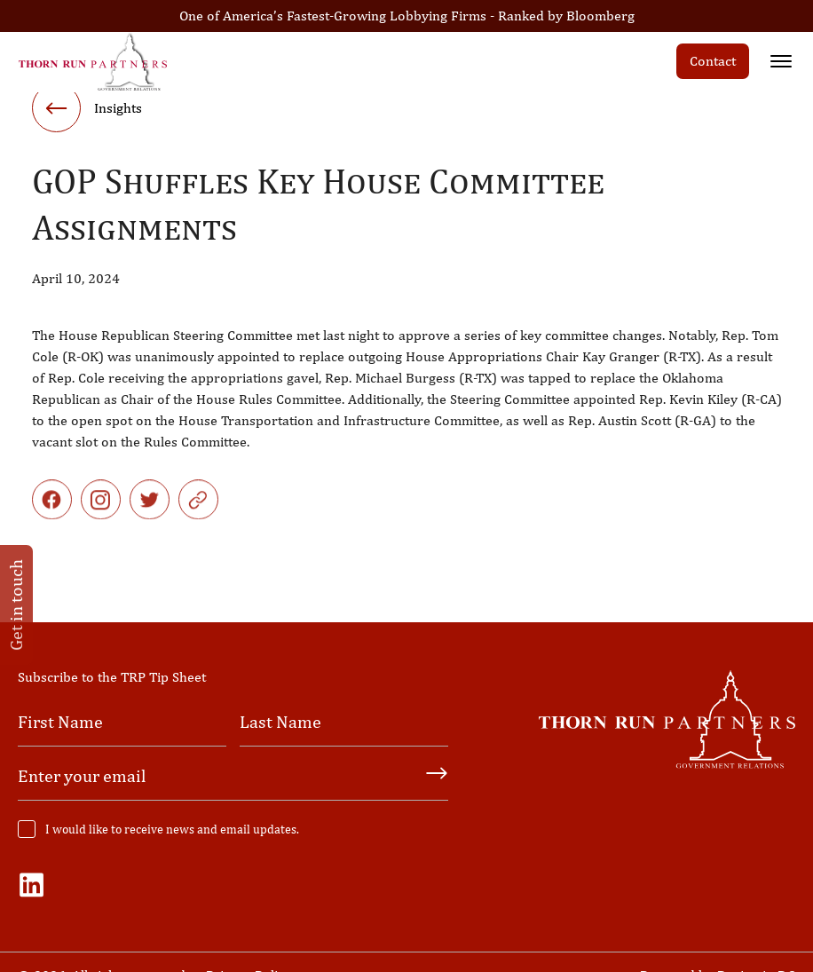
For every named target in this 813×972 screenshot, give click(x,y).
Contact (713, 60)
